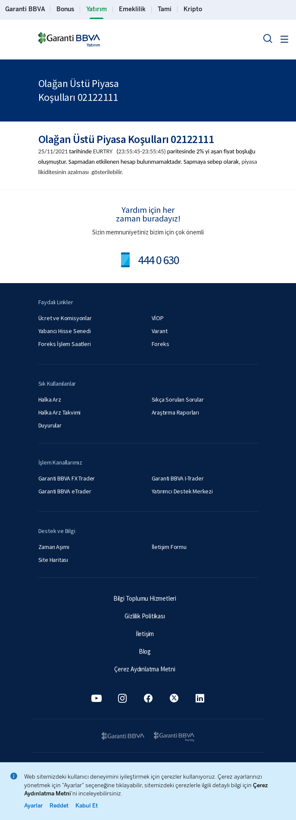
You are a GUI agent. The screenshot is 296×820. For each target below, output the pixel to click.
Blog (145, 651)
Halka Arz (49, 399)
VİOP (158, 318)
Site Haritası (53, 560)
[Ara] (267, 38)
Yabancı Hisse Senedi (64, 331)
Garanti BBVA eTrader (64, 491)
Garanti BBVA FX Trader (66, 478)
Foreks (160, 344)
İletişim (145, 634)
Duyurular (50, 425)
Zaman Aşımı (53, 547)
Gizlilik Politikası (145, 616)
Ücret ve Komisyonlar (65, 318)
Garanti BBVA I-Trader (178, 478)
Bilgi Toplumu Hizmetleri (144, 598)
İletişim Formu (169, 547)
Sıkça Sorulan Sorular (178, 399)
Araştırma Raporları (175, 412)
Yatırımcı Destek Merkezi (182, 491)
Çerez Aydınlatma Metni (144, 669)
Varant (160, 331)
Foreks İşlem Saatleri (64, 344)
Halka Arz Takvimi (59, 412)
